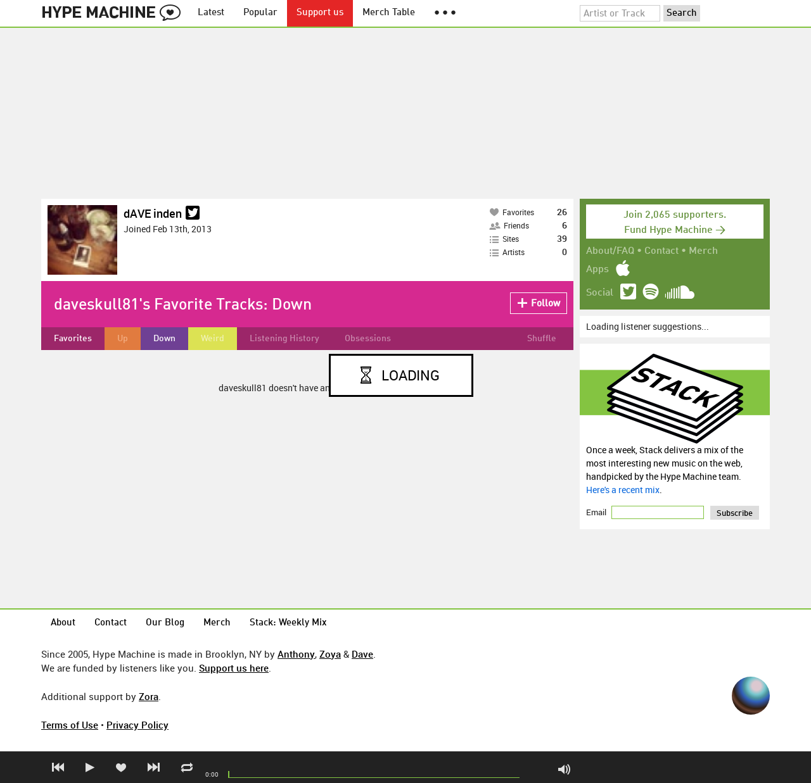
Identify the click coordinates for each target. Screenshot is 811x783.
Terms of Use (69, 724)
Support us (320, 13)
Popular (260, 13)
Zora (148, 696)
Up (122, 338)
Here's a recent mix (623, 490)
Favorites (73, 338)
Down (164, 338)
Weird (212, 338)
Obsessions (368, 338)
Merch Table (388, 13)
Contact (661, 251)
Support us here (234, 667)
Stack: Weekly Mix (288, 623)
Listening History (284, 338)
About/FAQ (610, 251)
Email (597, 512)
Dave (362, 654)
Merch (703, 251)
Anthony (296, 654)
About (63, 623)
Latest (211, 13)
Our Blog (165, 623)
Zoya (330, 654)
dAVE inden (153, 213)
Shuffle (541, 338)
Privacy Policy (137, 724)
